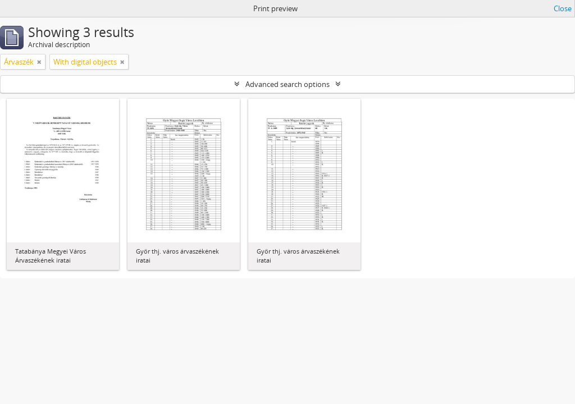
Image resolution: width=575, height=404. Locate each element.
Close (563, 8)
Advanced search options (287, 84)
